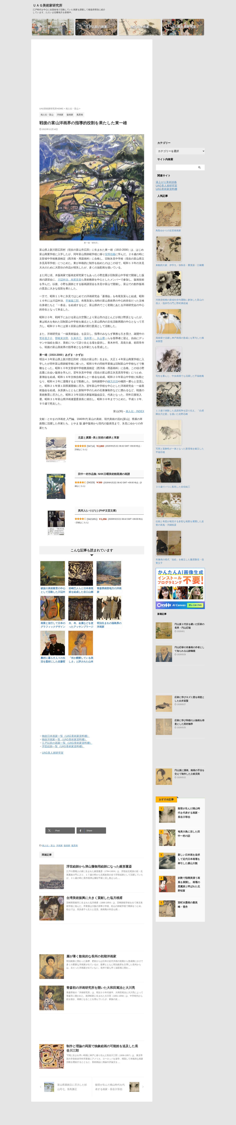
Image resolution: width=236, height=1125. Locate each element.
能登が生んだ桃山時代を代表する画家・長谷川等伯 (189, 812)
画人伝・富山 (48, 845)
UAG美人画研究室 (52, 752)
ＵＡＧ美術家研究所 (47, 5)
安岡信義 (110, 254)
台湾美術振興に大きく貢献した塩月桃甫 (94, 898)
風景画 (74, 845)
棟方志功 (113, 381)
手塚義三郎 (72, 300)
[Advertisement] (91, 76)
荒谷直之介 (45, 338)
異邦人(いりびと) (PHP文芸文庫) (97, 510)
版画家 (67, 845)
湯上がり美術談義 (166, 182)
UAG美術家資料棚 (166, 189)
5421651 (92, 519)
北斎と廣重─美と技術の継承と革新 (98, 437)
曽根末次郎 (61, 338)
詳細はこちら (81, 449)
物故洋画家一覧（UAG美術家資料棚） (64, 739)
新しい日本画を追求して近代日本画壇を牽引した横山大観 (189, 859)
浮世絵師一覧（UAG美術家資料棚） (63, 746)
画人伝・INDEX (135, 411)
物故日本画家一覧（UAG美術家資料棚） (66, 736)
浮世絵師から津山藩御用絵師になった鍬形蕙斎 (99, 866)
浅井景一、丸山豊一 (96, 338)
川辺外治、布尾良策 (69, 279)
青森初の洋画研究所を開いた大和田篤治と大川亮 (100, 987)
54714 (91, 446)
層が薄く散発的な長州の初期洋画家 (91, 956)
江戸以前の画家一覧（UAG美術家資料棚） (67, 743)
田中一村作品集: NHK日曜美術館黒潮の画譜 (104, 474)
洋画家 (59, 845)
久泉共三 (76, 338)
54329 (91, 482)
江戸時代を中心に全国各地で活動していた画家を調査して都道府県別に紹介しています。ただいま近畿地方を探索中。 (118, 1115)
